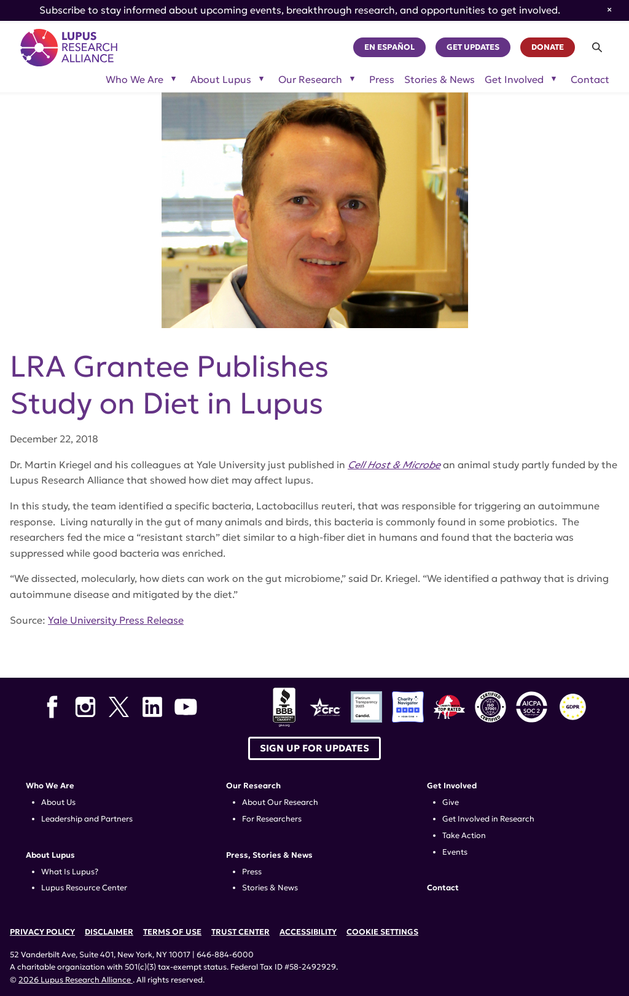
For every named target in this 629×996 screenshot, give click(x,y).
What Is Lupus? (69, 872)
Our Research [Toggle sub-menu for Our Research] (310, 79)
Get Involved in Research (488, 819)
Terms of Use (172, 932)
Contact (590, 79)
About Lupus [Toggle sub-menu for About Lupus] (220, 79)
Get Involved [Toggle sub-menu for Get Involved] (514, 79)
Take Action (464, 836)
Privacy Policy (42, 932)
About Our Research (280, 802)
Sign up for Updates (314, 748)
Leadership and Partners (87, 819)
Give (450, 802)
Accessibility (308, 932)
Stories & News (439, 79)
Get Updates (473, 47)
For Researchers (272, 819)
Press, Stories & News (269, 855)
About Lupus (50, 855)
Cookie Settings (382, 932)
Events (454, 852)
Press (381, 79)
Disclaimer (109, 932)
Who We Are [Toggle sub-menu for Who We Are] (134, 79)
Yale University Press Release (116, 620)
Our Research (253, 786)
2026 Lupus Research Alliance (75, 980)
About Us (58, 802)
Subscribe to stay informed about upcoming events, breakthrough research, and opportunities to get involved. (299, 10)
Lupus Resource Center (84, 888)
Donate (547, 47)
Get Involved (452, 786)
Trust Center (240, 932)
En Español (389, 47)
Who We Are (50, 786)
